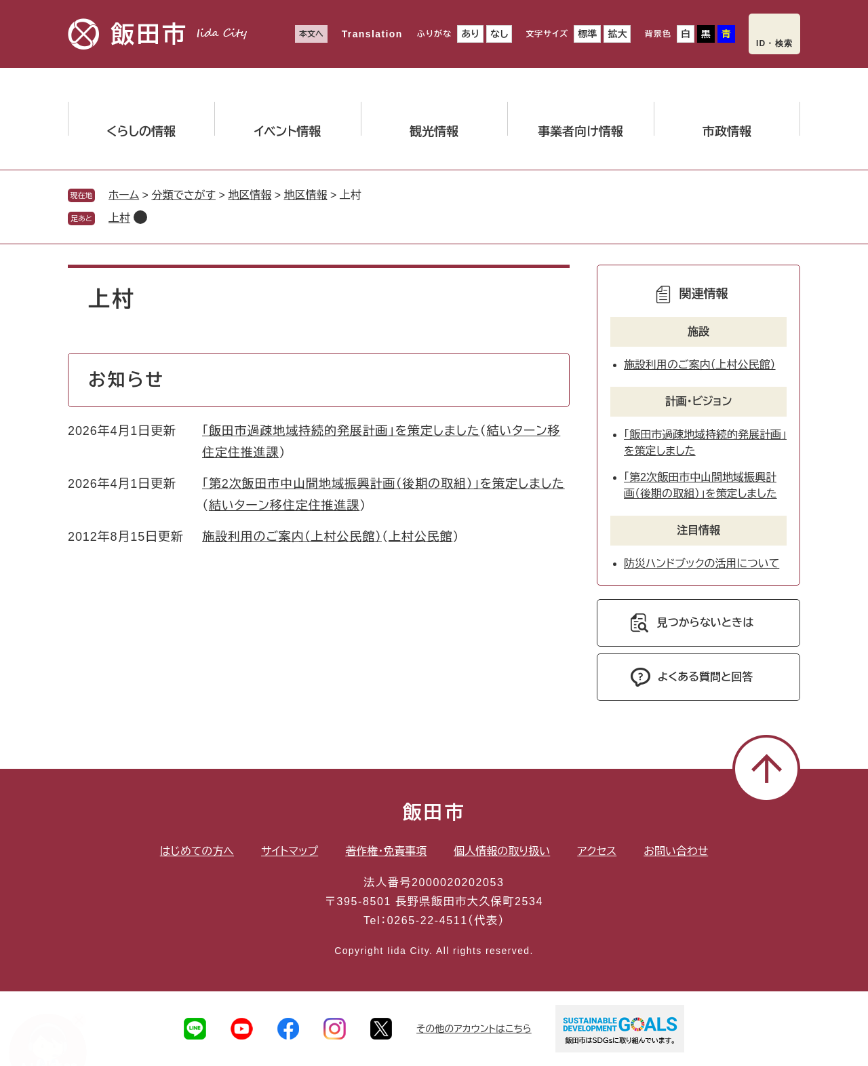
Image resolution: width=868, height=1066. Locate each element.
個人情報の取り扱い (502, 851)
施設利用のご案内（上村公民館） (292, 537)
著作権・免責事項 (386, 851)
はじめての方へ (197, 851)
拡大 (617, 33)
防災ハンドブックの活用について (701, 563)
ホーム (123, 195)
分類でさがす (183, 195)
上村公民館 (421, 537)
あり (470, 33)
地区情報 (249, 195)
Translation (372, 33)
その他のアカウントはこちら (474, 1028)
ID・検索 (774, 43)
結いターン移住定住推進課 (284, 505)
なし (499, 33)
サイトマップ (289, 851)
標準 (587, 33)
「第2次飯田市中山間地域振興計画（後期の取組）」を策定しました (383, 484)
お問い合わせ (676, 851)
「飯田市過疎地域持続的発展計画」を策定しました (341, 431)
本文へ (311, 34)
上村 (119, 218)
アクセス (596, 851)
